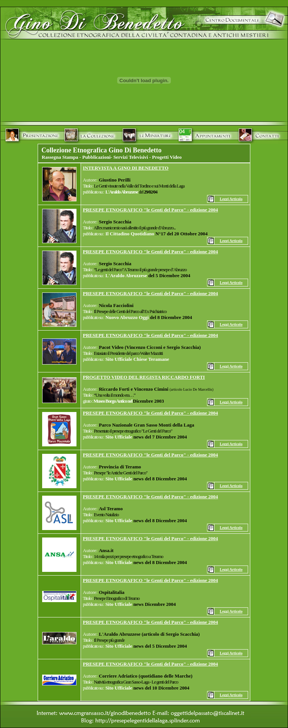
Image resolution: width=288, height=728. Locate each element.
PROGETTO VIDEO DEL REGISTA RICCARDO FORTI (144, 377)
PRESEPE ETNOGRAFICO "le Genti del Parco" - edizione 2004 (150, 210)
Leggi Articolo (231, 199)
